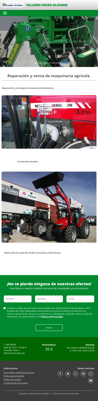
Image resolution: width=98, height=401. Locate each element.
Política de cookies (12, 379)
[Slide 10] (56, 63)
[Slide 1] (37, 63)
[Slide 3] (41, 63)
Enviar (49, 327)
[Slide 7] (50, 63)
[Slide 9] (54, 63)
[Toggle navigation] (5, 13)
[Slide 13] (62, 63)
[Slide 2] (39, 63)
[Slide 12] (60, 63)
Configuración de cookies (16, 383)
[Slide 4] (44, 63)
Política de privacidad (14, 376)
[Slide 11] (58, 63)
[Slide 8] (52, 63)
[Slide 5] (46, 63)
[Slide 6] (48, 63)
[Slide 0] (35, 63)
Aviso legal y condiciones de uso (19, 372)
